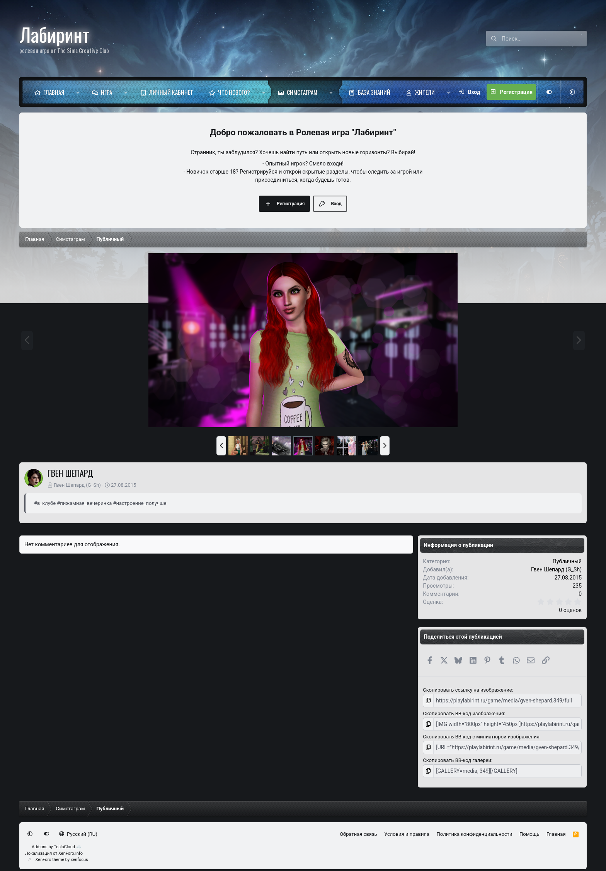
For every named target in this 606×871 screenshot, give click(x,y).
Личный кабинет (171, 92)
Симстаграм (302, 92)
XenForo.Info (70, 851)
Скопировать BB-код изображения (463, 713)
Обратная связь (358, 832)
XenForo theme (50, 858)
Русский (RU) (78, 832)
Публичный (567, 561)
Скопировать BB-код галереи (457, 759)
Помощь (529, 832)
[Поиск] (544, 38)
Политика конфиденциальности (474, 832)
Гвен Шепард (69, 485)
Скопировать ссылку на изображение (467, 690)
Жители (425, 92)
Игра (106, 92)
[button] (78, 92)
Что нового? (234, 92)
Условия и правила (406, 832)
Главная (53, 92)
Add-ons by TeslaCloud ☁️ (57, 845)
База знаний (374, 92)
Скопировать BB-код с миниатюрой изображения (481, 736)
